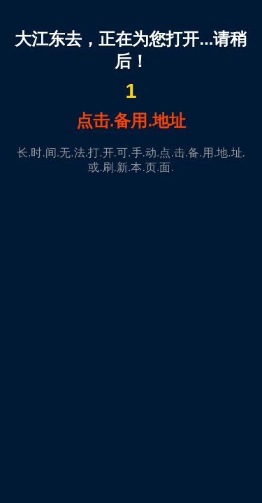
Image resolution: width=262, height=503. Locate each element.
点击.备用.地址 (131, 120)
